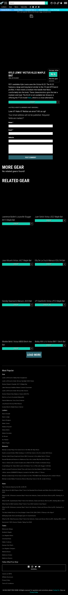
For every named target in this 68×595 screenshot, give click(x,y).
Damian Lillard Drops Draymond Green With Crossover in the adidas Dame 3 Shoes (26, 456)
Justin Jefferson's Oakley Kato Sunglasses (14, 378)
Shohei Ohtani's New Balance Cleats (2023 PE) (15, 394)
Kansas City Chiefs (7, 545)
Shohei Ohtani (18, 10)
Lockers (3, 7)
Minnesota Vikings (7, 529)
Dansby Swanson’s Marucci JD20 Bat (17, 301)
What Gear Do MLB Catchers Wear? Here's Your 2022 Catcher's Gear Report (24, 504)
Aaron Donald (6, 414)
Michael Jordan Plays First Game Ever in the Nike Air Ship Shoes (20, 450)
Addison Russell (6, 427)
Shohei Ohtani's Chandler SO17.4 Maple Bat (14, 384)
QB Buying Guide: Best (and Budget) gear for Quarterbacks (19, 516)
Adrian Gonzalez (7, 433)
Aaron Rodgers (6, 420)
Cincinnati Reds (6, 539)
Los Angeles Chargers (8, 548)
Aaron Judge (6, 417)
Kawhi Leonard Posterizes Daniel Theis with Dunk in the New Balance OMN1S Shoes (26, 469)
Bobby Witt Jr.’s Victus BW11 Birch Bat (50, 341)
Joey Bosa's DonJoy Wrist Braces (12, 403)
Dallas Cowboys (6, 542)
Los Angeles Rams (7, 535)
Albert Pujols (5, 443)
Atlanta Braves (6, 552)
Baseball (35, 107)
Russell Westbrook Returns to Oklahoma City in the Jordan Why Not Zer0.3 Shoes (26, 459)
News (16, 7)
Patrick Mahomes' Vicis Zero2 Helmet (13, 400)
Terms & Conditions (8, 583)
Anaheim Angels (7, 532)
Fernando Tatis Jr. (30, 10)
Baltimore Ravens (7, 558)
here (29, 98)
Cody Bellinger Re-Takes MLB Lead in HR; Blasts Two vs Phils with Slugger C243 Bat (26, 466)
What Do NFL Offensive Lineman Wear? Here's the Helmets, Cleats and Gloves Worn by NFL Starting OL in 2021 (33, 496)
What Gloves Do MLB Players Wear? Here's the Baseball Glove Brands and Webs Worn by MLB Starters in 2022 (32, 491)
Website (11, 137)
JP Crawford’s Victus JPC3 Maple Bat (50, 301)
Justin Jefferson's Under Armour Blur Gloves (15, 391)
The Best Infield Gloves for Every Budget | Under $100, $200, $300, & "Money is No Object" (28, 512)
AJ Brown (5, 436)
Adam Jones (6, 423)
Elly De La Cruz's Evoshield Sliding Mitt (13, 397)
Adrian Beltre (6, 430)
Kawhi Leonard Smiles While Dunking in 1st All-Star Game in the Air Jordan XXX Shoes (27, 453)
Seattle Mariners (22, 107)
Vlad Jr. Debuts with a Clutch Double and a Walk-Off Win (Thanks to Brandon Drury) (26, 463)
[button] (61, 3)
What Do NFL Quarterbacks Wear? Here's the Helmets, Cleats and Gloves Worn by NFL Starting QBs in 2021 (33, 501)
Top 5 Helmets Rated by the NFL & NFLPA (14, 487)
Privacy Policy (6, 580)
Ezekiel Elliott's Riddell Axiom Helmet (12, 407)
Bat (30, 107)
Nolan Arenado (43, 10)
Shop (32, 102)
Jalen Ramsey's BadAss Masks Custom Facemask (17, 387)
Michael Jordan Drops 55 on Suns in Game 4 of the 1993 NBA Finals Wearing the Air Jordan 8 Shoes (31, 475)
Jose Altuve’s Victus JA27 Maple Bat (16, 260)
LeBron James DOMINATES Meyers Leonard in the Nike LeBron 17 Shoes (23, 472)
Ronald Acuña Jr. (6, 10)
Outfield (12, 107)
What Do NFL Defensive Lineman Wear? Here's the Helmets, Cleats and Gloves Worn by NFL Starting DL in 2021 (33, 508)
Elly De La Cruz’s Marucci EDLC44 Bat (50, 260)
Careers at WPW (7, 574)
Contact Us (56, 590)
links (41, 12)
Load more (34, 354)
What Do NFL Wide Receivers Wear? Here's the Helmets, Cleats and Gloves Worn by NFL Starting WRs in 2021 (34, 519)
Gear (10, 7)
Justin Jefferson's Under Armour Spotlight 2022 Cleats (18, 381)
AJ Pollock (5, 439)
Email (10, 130)
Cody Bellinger (55, 10)
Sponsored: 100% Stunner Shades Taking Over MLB (17, 522)
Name (10, 122)
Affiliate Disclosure (7, 577)
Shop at (48, 305)
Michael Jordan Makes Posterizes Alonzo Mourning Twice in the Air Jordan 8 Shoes (26, 479)
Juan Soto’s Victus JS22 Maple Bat (49, 216)
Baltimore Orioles (7, 555)
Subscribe (24, 7)
